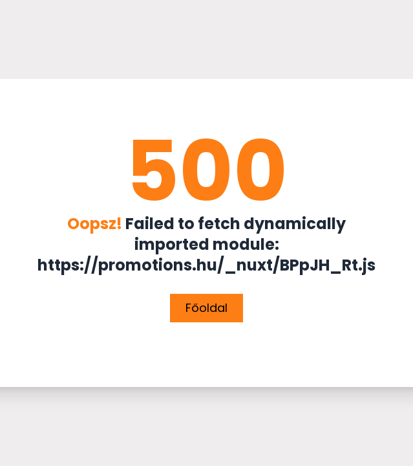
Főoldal (206, 308)
